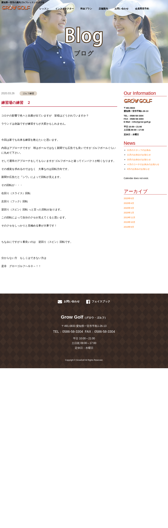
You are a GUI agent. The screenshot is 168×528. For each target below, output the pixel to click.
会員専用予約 (142, 8)
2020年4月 (129, 203)
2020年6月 (129, 198)
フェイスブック (98, 302)
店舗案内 (103, 8)
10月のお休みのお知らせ (139, 159)
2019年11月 (129, 217)
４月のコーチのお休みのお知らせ (143, 164)
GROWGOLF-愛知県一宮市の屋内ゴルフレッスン (15, 8)
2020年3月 (129, 208)
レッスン (44, 8)
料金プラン (86, 8)
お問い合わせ (121, 8)
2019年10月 (129, 222)
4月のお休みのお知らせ (138, 169)
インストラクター (64, 8)
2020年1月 (129, 212)
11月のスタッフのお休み (139, 150)
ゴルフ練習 (28, 93)
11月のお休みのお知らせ (139, 154)
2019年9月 (129, 227)
